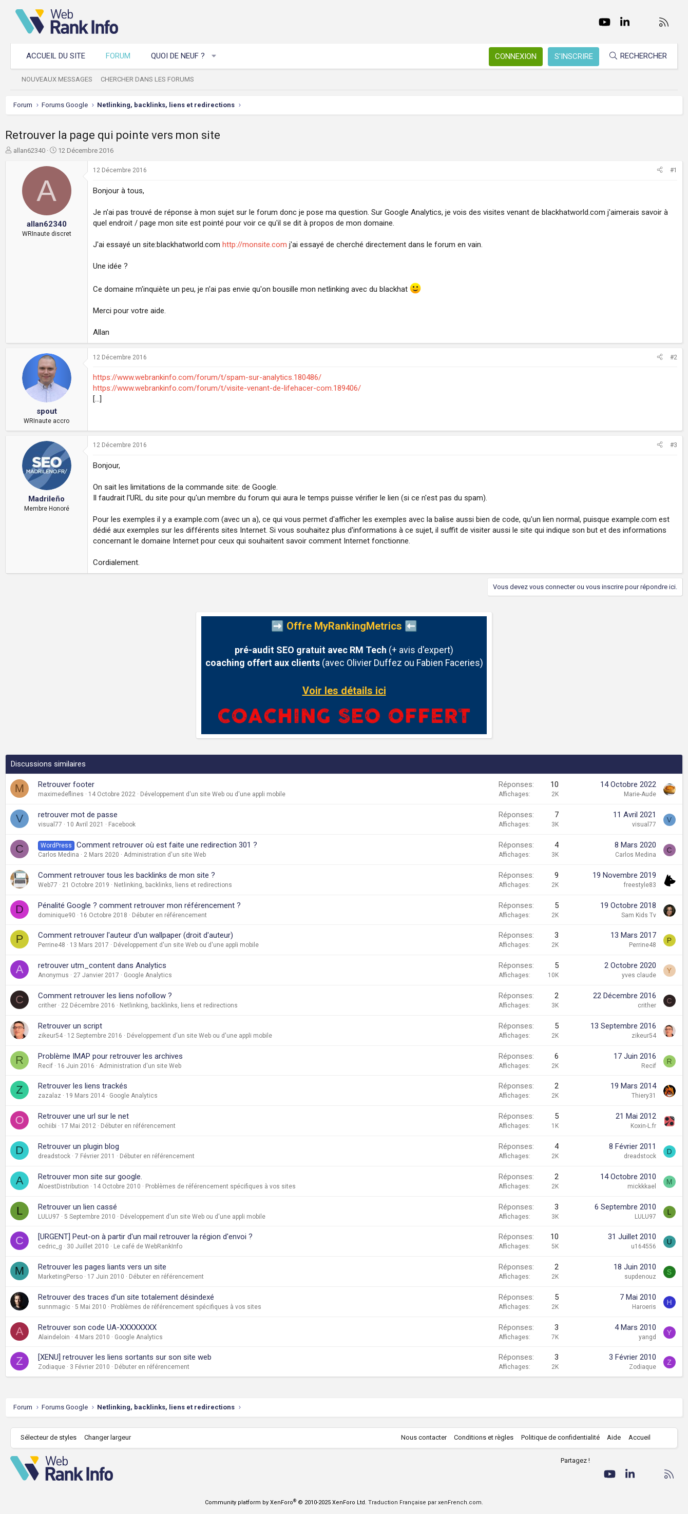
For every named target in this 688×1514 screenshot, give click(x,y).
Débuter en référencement (179, 915)
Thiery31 (633, 1095)
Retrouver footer (76, 784)
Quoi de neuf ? (183, 55)
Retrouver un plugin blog (88, 1146)
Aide (609, 1437)
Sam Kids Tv (628, 915)
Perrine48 (61, 944)
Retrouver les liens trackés (93, 1086)
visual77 (60, 824)
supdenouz (630, 1276)
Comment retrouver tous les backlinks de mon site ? (136, 875)
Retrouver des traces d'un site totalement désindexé (136, 1297)
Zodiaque (61, 1366)
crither (57, 1005)
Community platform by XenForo (286, 1502)
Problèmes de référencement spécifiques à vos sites (231, 1186)
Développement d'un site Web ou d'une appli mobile (223, 794)
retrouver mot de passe (88, 814)
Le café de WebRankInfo (158, 1246)
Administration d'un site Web (175, 854)
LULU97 (59, 1216)
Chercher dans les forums (152, 79)
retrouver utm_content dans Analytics (112, 965)
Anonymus (63, 975)
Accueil (634, 1437)
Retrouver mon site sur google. (100, 1176)
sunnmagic (64, 1306)
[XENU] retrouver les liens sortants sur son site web (135, 1357)
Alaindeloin (64, 1337)
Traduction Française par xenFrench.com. (425, 1502)
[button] (219, 56)
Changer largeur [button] (112, 1437)
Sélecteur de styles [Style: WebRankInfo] (54, 1437)
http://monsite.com (265, 244)
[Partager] (649, 170)
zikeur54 (60, 1035)
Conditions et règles (478, 1437)
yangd (637, 1337)
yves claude (628, 975)
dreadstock (64, 1156)
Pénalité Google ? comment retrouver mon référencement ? (149, 905)
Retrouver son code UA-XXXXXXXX (107, 1327)
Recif (55, 1065)
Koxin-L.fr (633, 1125)
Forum (123, 55)
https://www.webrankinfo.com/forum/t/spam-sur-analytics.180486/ (217, 377)
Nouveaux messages (62, 79)
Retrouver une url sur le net (93, 1116)
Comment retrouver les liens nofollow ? (115, 995)
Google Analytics (158, 975)
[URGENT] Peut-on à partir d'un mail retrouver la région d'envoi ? (155, 1236)
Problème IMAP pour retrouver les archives (120, 1056)
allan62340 (39, 150)
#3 (663, 445)
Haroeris (634, 1306)
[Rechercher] (632, 56)
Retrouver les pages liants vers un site (112, 1266)
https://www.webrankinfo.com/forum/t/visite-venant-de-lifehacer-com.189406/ (237, 388)
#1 (663, 170)
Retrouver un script (80, 1026)
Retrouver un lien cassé (87, 1207)
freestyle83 (630, 885)
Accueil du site (60, 55)
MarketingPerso (70, 1276)
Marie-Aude (630, 794)
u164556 (633, 1246)
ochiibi (57, 1125)
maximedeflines (71, 794)
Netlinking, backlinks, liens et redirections (183, 885)
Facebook (132, 824)
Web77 (58, 885)
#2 (663, 357)
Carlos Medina (68, 854)
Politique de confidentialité (555, 1437)
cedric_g (60, 1246)
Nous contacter (419, 1437)
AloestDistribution (73, 1186)
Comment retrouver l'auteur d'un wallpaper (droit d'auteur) (145, 935)
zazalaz (59, 1095)
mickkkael (631, 1186)
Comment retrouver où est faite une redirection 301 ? (177, 845)
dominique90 (67, 915)
